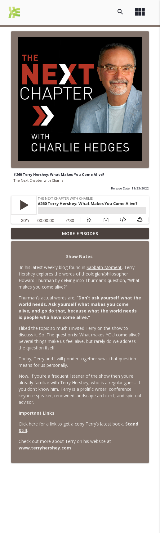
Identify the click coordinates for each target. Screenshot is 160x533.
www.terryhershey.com (45, 448)
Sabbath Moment (104, 267)
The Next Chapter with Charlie (38, 180)
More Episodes (80, 233)
